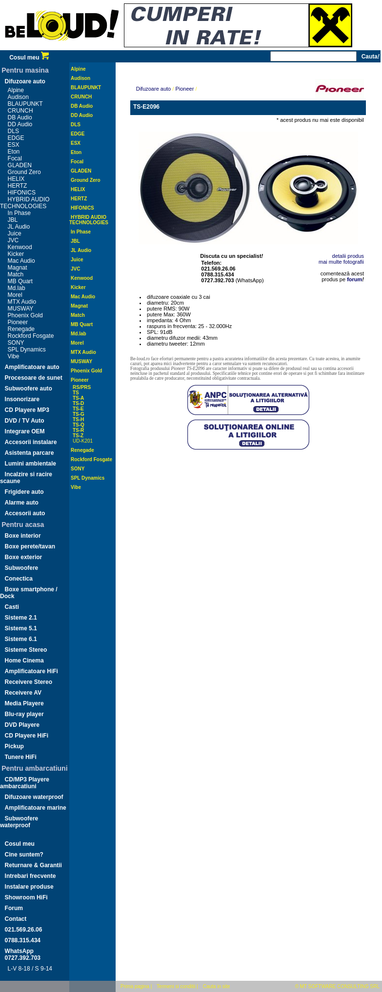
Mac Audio (21, 260)
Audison (18, 97)
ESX (14, 144)
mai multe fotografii (341, 262)
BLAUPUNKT (25, 103)
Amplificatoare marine (35, 807)
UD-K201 (83, 441)
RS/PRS (82, 387)
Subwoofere (22, 567)
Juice (14, 233)
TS (76, 392)
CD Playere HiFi (26, 735)
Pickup (14, 746)
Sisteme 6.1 (21, 639)
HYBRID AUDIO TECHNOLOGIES (25, 203)
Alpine (16, 90)
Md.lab (16, 288)
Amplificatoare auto (32, 367)
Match (16, 274)
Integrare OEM (25, 431)
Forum (14, 908)
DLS (13, 131)
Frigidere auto (24, 491)
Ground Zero (24, 172)
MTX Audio (22, 301)
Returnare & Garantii (33, 865)
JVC (13, 240)
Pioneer (18, 322)
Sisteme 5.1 (21, 628)
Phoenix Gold (25, 315)
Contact (16, 918)
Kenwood (20, 247)
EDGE (16, 138)
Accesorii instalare (31, 442)
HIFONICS (22, 192)
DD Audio (20, 124)
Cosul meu (29, 57)
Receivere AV (23, 692)
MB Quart (20, 281)
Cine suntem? (24, 854)
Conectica (19, 578)
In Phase (19, 213)
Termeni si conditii (176, 986)
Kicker (16, 254)
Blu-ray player (24, 714)
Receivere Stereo (28, 682)
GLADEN (20, 165)
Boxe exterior (23, 557)
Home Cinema (24, 660)
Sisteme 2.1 (21, 617)
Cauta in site (216, 986)
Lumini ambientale (30, 463)
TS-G (78, 414)
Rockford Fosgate (31, 335)
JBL (13, 219)
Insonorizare (22, 399)
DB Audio (20, 117)
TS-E (78, 408)
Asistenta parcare (29, 452)
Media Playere (24, 703)
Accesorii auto (25, 513)
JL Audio (19, 226)
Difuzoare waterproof (34, 797)
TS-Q (78, 425)
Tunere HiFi (21, 757)
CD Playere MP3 (27, 410)
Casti (12, 606)
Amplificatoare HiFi (31, 671)
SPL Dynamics (27, 349)
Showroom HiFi (26, 897)
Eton (14, 151)
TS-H (78, 419)
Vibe (14, 356)
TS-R (78, 430)
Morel (15, 295)
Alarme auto (22, 502)
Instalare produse (29, 886)
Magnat (17, 267)
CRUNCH (20, 110)
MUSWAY (21, 308)
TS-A (78, 398)
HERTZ (17, 185)
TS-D (78, 403)
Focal (15, 158)
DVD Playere (22, 724)
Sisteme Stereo (26, 649)
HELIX (16, 178)
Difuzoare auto (25, 81)
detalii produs (348, 256)
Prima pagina (135, 986)
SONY (16, 342)
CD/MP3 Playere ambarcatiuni (24, 783)
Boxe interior (23, 535)
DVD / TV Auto (24, 420)
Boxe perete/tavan (30, 546)
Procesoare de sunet (33, 377)
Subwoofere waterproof (19, 822)
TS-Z (78, 435)
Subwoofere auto (28, 388)
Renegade (21, 329)
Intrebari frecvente (30, 876)
